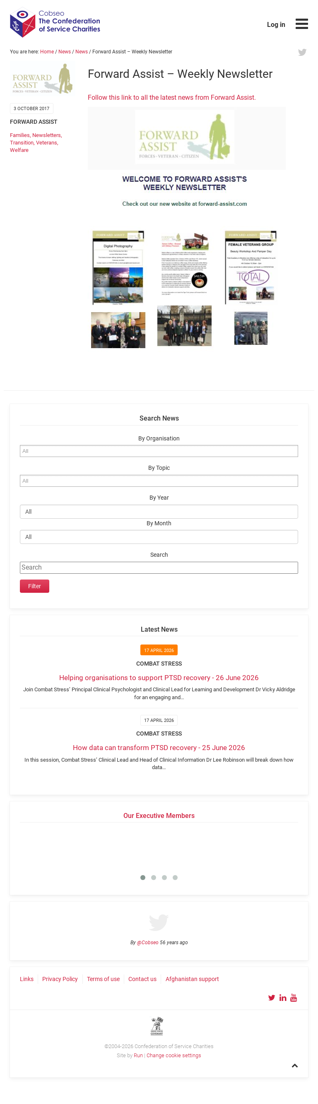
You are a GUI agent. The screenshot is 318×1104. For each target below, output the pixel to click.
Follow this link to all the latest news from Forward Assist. (172, 97)
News (64, 52)
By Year (159, 497)
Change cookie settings (174, 1055)
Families (20, 135)
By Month (159, 523)
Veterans (46, 143)
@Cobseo (148, 942)
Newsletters (46, 135)
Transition (22, 143)
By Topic (159, 467)
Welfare (19, 150)
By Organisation (159, 438)
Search (159, 554)
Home (47, 52)
